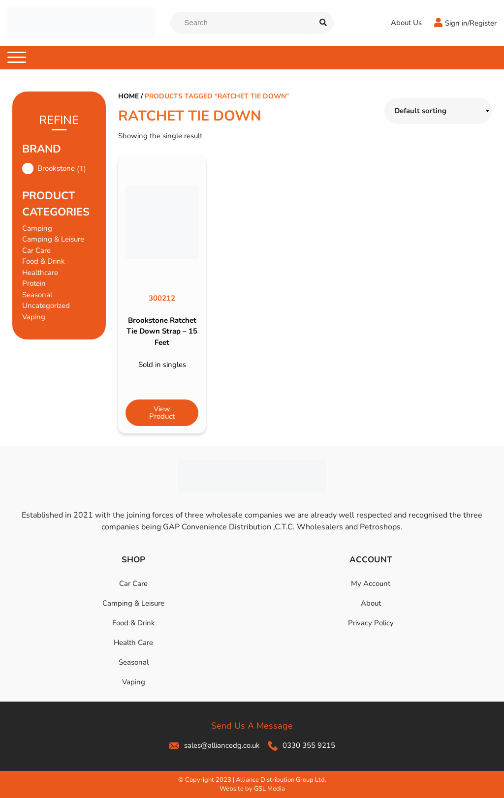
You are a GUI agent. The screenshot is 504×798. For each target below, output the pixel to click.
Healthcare (40, 272)
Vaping (33, 317)
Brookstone (56, 168)
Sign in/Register (471, 23)
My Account (370, 583)
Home (128, 96)
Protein (34, 283)
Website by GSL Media (252, 788)
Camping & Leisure (53, 239)
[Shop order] (438, 111)
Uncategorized (46, 305)
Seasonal (37, 295)
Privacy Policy (371, 623)
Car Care (36, 250)
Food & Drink (43, 261)
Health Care (133, 642)
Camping (37, 228)
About (371, 603)
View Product (162, 412)
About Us (406, 23)
